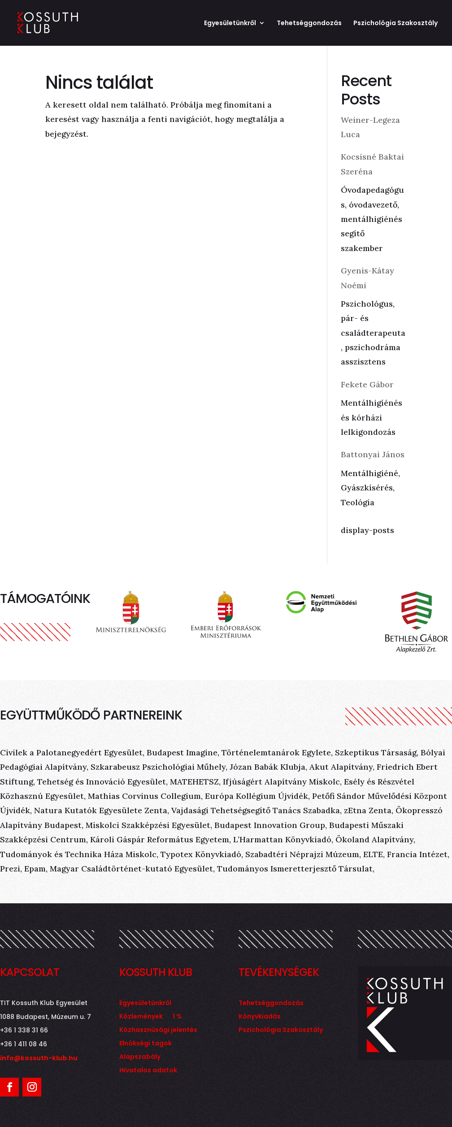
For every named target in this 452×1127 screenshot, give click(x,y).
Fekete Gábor (367, 384)
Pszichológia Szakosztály (395, 23)
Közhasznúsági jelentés (158, 1030)
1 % (177, 1017)
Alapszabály (140, 1057)
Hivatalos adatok (148, 1071)
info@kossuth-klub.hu (39, 1057)
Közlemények (141, 1017)
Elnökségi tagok (145, 1044)
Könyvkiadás (260, 1017)
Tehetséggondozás (309, 23)
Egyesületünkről (230, 23)
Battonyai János (372, 454)
